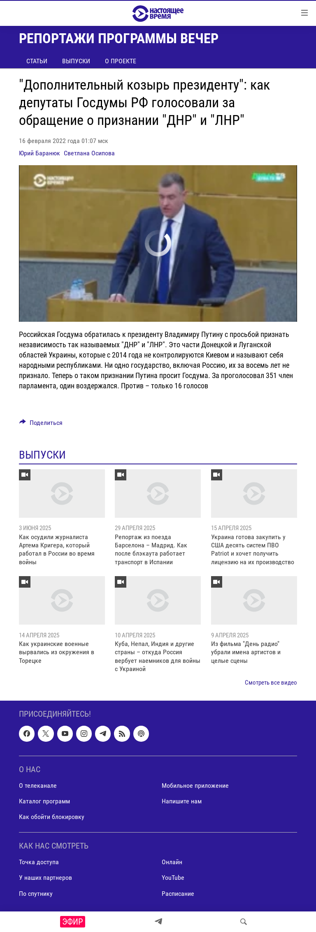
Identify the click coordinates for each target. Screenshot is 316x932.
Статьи (36, 61)
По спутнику (36, 893)
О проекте (120, 61)
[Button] (41, 424)
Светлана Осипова (89, 153)
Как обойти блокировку (51, 817)
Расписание (178, 893)
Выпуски (76, 61)
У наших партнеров (45, 878)
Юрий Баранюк (39, 153)
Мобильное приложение (195, 785)
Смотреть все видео (271, 682)
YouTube (173, 878)
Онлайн (172, 862)
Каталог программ (44, 801)
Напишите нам (182, 801)
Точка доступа (39, 862)
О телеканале (38, 785)
